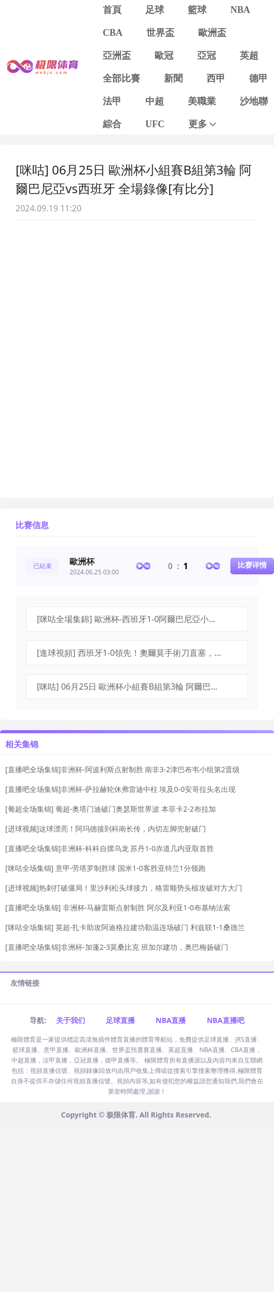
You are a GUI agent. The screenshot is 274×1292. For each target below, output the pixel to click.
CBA (112, 33)
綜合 (112, 124)
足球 (154, 10)
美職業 (202, 101)
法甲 (112, 101)
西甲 (216, 78)
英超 (249, 55)
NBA (240, 10)
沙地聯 (254, 101)
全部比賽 (121, 78)
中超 (154, 101)
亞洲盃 (117, 55)
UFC (155, 124)
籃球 (197, 10)
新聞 (173, 78)
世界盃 (160, 33)
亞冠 (206, 55)
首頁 (112, 10)
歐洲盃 (212, 33)
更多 (203, 124)
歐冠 (164, 55)
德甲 (258, 78)
